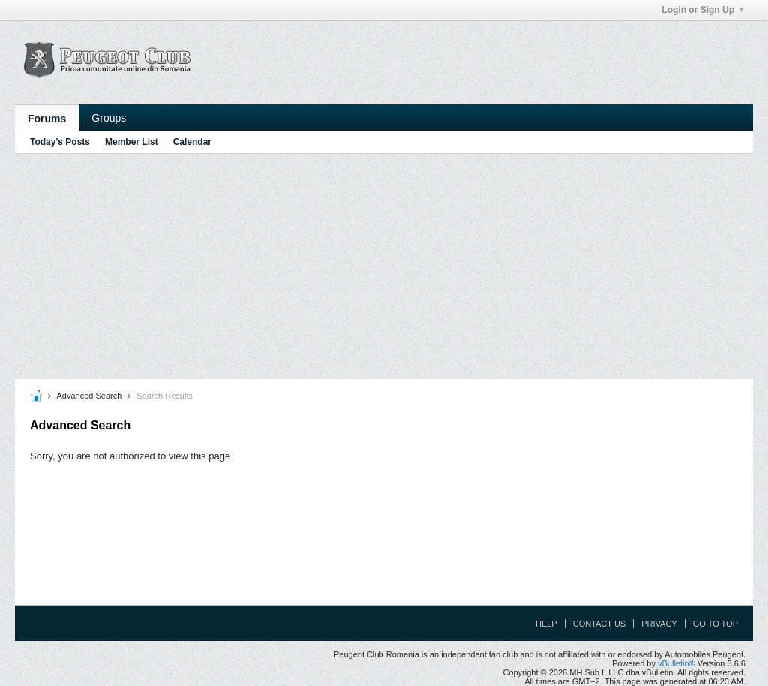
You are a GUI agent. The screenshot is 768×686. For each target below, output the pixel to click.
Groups (109, 118)
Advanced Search (89, 395)
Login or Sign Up (703, 10)
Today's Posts (60, 142)
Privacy (658, 623)
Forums (47, 119)
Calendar (192, 142)
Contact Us (599, 623)
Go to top (715, 623)
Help (546, 623)
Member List (131, 142)
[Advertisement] (384, 266)
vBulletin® (676, 663)
